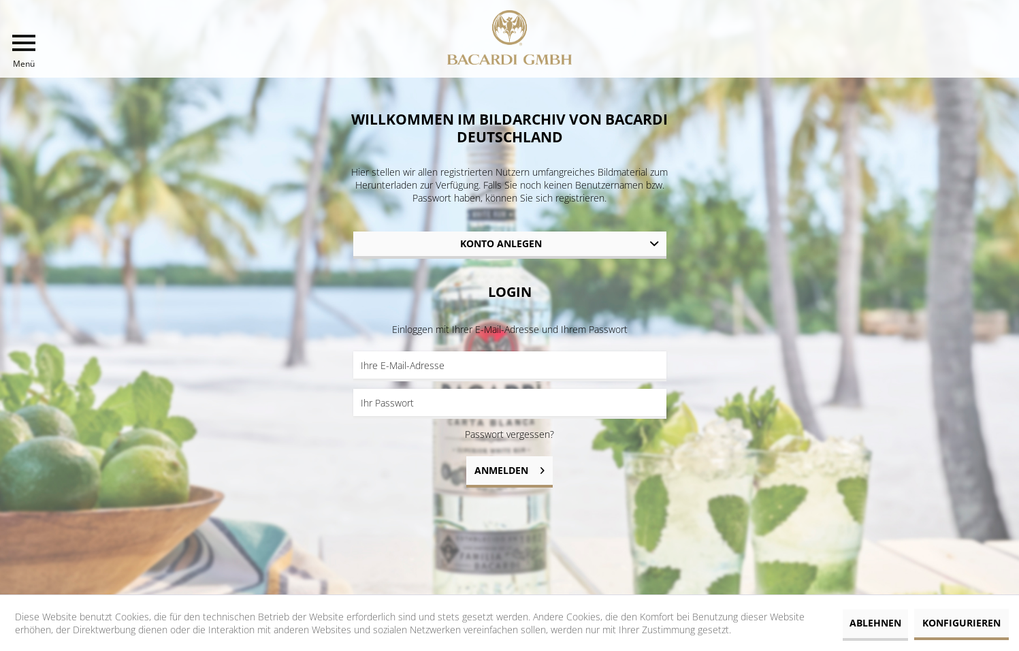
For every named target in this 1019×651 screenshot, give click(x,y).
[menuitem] (24, 51)
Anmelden (509, 468)
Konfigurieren (961, 622)
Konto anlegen (501, 243)
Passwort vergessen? (509, 434)
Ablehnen (875, 622)
